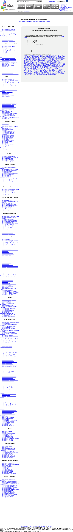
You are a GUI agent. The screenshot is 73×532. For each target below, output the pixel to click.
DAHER (31, 71)
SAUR (45, 71)
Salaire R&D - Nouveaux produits (9, 376)
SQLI (41, 65)
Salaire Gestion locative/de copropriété (10, 452)
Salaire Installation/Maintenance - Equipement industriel (8, 61)
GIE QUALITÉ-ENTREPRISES (41, 63)
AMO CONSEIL (52, 69)
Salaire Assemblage (6, 323)
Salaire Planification (6, 194)
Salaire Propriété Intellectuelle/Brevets (10, 267)
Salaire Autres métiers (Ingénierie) (9, 241)
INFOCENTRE (48, 59)
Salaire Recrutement (6, 395)
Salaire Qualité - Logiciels (7, 363)
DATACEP (57, 72)
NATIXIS (60, 71)
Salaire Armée (5, 432)
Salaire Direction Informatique (8, 491)
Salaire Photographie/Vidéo (7, 39)
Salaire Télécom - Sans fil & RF (8, 255)
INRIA (29, 69)
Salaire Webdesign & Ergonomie (8, 41)
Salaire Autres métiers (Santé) (8, 406)
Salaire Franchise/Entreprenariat (8, 492)
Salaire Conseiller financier (7, 137)
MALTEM (33, 70)
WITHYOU (56, 68)
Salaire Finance (5, 142)
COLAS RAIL (40, 61)
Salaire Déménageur (6, 283)
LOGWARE (41, 71)
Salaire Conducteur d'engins (7, 84)
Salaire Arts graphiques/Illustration (9, 33)
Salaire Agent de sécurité (7, 431)
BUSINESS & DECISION (46, 73)
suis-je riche (26, 11)
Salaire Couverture (6, 86)
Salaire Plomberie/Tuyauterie (8, 65)
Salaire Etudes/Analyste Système (9, 225)
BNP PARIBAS (44, 55)
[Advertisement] (34, 24)
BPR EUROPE (43, 57)
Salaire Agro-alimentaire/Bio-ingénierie (10, 240)
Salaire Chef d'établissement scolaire (9, 170)
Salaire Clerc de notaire (7, 261)
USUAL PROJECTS (40, 66)
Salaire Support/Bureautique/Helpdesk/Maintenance (9, 231)
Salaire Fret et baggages (7, 285)
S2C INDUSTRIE (31, 59)
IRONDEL (32, 63)
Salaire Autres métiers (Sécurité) (8, 433)
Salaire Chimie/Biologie (6, 372)
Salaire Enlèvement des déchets (8, 332)
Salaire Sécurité (5, 229)
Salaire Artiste (4, 32)
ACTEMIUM (26, 74)
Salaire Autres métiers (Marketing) (9, 300)
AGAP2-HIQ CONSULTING (58, 65)
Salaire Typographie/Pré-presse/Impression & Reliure (6, 346)
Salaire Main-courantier (6, 208)
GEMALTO (26, 65)
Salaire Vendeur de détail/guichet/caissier (10, 117)
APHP (33, 74)
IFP (52, 68)
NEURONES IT (46, 70)
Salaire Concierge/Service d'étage (9, 204)
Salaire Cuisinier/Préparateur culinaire (10, 205)
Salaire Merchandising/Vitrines (8, 310)
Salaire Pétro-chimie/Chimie (7, 253)
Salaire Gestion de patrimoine (8, 144)
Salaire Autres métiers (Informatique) (9, 220)
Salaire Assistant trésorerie (7, 129)
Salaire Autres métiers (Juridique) (9, 260)
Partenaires (49, 526)
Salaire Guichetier (5, 467)
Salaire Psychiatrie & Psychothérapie (9, 420)
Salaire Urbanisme (5, 497)
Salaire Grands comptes (7, 111)
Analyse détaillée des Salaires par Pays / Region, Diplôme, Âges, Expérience (34, 21)
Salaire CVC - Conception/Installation (9, 52)
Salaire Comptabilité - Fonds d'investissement (7, 134)
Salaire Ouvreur (5, 468)
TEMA (61, 59)
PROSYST (40, 58)
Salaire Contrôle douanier (7, 434)
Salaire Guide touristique (7, 207)
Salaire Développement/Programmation (10, 223)
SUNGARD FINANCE (28, 61)
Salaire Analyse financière (7, 125)
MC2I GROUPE (30, 62)
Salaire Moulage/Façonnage (7, 335)
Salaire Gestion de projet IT (7, 191)
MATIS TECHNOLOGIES (34, 65)
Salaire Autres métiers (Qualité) (8, 354)
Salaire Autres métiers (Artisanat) (8, 46)
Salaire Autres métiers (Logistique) (9, 277)
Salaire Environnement (6, 373)
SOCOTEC (36, 71)
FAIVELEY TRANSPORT (46, 68)
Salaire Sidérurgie (5, 342)
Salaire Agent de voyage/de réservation (10, 101)
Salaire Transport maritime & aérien (9, 293)
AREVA (53, 71)
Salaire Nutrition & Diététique (8, 417)
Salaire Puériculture (6, 183)
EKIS (60, 64)
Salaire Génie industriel (6, 248)
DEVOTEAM (57, 55)
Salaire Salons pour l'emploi (7, 72)
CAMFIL (38, 68)
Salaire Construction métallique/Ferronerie (10, 85)
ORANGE (38, 59)
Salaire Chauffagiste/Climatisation (9, 50)
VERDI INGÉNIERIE (38, 62)
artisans (65, 10)
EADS (62, 73)
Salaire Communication (6, 302)
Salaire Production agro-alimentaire (9, 341)
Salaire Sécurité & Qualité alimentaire (9, 365)
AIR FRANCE (38, 74)
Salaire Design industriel (7, 36)
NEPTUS (26, 70)
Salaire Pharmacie (5, 419)
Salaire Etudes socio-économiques (9, 374)
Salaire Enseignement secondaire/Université (5, 177)
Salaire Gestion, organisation (8, 453)
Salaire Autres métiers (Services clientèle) (10, 464)
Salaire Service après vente (7, 471)
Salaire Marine (5, 251)
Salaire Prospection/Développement (9, 113)
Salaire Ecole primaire (6, 172)
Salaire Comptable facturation (8, 136)
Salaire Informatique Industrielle (8, 227)
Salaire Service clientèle (7, 472)
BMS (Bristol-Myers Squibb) (39, 60)
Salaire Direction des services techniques (10, 489)
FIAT (39, 73)
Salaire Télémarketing (6, 315)
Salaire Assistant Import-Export (8, 276)
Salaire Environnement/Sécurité (8, 358)
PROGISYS (47, 66)
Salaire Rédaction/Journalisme (8, 160)
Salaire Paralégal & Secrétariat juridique (10, 266)
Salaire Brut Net (63, 4)
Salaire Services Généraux (7, 457)
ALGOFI (63, 64)
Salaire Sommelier (5, 210)
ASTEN (47, 60)
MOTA (51, 70)
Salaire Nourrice (5, 416)
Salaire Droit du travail (6, 262)
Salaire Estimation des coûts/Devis (9, 284)
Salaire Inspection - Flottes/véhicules (9, 362)
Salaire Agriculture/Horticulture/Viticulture (10, 322)
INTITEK (34, 66)
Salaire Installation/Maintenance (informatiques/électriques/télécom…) (8, 58)
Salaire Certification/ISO (7, 355)
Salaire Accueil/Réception (7, 200)
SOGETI (35, 61)
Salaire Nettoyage (5, 64)
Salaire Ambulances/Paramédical (8, 403)
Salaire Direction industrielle (7, 490)
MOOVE (52, 62)
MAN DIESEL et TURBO (35, 64)
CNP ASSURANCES (55, 66)
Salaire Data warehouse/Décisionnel (9, 221)
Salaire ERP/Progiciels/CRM (8, 224)
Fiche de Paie (63, 6)
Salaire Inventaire (5, 287)
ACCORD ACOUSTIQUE (51, 57)
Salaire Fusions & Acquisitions (8, 493)
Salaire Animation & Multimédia (8, 29)
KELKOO (60, 56)
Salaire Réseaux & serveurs (7, 228)
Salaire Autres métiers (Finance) (8, 131)
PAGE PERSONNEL (51, 74)
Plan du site (31, 526)
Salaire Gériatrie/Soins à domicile (9, 409)
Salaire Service (5, 209)
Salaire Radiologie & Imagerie (8, 421)
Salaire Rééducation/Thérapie (8, 422)
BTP (69, 10)
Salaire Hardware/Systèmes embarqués (10, 249)
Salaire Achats (5, 273)
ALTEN (32, 57)
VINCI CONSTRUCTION (59, 63)
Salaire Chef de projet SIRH (7, 387)
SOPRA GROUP (27, 55)
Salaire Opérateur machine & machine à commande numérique (9, 337)
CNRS (56, 71)
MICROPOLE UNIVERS (33, 73)
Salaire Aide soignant (6, 402)
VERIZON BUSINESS (34, 56)
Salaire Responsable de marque (8, 314)
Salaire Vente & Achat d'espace (8, 316)
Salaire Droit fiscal (5, 263)
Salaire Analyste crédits (6, 128)
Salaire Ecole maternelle (7, 171)
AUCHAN (51, 60)
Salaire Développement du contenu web (10, 157)
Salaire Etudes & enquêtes (7, 305)
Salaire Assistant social (6, 405)
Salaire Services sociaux (7, 424)
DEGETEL (46, 69)
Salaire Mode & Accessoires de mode (9, 38)
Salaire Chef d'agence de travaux (9, 326)
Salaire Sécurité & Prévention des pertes (10, 438)
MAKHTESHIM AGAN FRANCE (50, 56)
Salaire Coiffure (5, 51)
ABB (38, 57)
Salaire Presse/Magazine (7, 311)
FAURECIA (59, 60)
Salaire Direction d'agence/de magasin (10, 485)
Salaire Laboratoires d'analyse (8, 412)
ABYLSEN (46, 67)
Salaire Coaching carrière (7, 388)
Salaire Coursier (5, 282)
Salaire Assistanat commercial (8, 105)
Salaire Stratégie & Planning (7, 496)
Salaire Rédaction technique (7, 159)
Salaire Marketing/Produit (7, 309)
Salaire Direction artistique (7, 37)
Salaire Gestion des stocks (7, 286)
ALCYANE (36, 72)
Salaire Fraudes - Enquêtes (7, 359)
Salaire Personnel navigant (7, 470)
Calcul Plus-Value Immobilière (66, 7)
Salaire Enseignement (6, 175)
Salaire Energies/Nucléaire (7, 243)
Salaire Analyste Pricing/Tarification (9, 103)
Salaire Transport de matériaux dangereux (10, 292)
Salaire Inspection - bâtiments (8, 361)
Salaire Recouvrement (6, 148)
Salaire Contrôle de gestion (7, 138)
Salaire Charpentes (6, 81)
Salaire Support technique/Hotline (9, 473)
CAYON (53, 59)
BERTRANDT (54, 73)
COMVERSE (26, 64)
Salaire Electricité (5, 53)
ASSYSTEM (30, 60)
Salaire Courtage (5, 139)
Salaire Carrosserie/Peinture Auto (9, 49)
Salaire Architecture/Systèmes (8, 219)
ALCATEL (51, 67)
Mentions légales (24, 526)
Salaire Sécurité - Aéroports (7, 439)
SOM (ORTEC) (47, 62)
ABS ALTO (35, 58)
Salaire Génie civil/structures (8, 245)
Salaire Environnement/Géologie (8, 244)
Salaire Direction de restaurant (8, 206)
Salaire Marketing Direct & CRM (8, 308)
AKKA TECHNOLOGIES (55, 61)
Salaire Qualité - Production (7, 364)
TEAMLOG (31, 72)
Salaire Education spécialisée (8, 174)
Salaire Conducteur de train (7, 279)
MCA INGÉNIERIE (28, 66)
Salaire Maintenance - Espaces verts (9, 62)
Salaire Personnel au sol (7, 469)
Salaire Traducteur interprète (8, 161)
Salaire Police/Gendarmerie (7, 436)
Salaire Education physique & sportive (10, 173)
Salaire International (6, 112)
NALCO (41, 70)
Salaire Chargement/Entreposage (9, 278)
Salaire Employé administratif (8, 451)
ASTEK (42, 64)
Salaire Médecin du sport (7, 413)
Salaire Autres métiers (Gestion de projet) (10, 189)
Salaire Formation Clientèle (7, 179)
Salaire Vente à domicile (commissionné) (10, 74)
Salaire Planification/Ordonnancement (10, 291)
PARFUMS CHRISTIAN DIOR (37, 69)
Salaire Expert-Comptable (7, 141)
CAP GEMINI (46, 61)
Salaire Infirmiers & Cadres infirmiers (9, 411)
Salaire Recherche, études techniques (10, 380)
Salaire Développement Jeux (8, 222)
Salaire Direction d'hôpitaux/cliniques (9, 486)
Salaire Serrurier (5, 66)
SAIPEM (30, 58)
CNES (57, 69)
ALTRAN (41, 56)
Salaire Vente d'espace (6, 118)
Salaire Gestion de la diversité (8, 390)
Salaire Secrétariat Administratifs (8, 455)
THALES (26, 59)
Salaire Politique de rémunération (9, 394)
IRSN (29, 70)
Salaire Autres (4, 71)
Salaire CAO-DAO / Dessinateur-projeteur (10, 80)
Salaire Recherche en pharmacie (8, 379)
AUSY (55, 60)
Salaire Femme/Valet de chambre (9, 54)
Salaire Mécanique (5, 252)
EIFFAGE (55, 70)
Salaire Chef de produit (6, 301)
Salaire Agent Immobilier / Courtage (9, 102)
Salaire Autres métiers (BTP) (8, 79)
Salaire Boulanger (5, 48)
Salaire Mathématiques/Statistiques (9, 375)
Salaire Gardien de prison (7, 435)
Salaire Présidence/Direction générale (10, 494)
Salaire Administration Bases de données (10, 216)
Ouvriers (62, 10)
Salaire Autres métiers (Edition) (8, 156)
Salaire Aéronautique (6, 239)
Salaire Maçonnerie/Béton (7, 92)
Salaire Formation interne (7, 180)
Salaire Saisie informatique (7, 454)
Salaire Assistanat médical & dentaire (9, 404)
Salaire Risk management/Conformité (9, 150)
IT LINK (41, 67)
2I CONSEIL (51, 63)
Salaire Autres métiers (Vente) (8, 106)
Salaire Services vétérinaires (8, 425)
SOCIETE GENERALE (36, 55)
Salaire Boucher (5, 47)
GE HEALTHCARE (32, 68)
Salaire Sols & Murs (6, 96)
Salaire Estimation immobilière (8, 140)
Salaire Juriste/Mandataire (7, 265)
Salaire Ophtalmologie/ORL (7, 418)
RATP (53, 72)
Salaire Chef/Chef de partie (7, 203)
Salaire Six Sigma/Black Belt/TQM (9, 366)
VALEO (59, 73)
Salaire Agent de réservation (7, 463)
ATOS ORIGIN (51, 55)
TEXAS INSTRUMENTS (53, 64)
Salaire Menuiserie (5, 93)
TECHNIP (49, 72)
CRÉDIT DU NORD (43, 72)
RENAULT (43, 59)
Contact (36, 526)
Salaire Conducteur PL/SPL (7, 281)
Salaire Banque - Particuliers (8, 132)
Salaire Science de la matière (8, 381)
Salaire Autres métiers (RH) (7, 386)
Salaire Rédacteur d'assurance (8, 149)
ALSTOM (61, 69)
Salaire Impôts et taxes (6, 145)
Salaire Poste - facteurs (6, 340)
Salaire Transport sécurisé (7, 294)
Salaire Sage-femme (6, 423)
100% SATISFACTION (35, 67)
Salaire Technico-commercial (8, 114)
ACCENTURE (44, 74)
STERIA (46, 64)
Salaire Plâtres (5, 94)
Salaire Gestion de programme (8, 190)
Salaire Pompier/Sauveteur (7, 437)
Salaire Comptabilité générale (8, 135)
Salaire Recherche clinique (7, 378)
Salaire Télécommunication (7, 232)
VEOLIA (49, 71)
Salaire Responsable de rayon (8, 495)
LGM (36, 57)
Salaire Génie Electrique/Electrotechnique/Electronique (8, 247)
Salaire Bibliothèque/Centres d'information (10, 169)
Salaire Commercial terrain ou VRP (9, 107)
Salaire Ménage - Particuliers (8, 63)
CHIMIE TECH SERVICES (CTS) (50, 58)
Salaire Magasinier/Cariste (7, 290)
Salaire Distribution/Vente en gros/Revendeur (7, 110)
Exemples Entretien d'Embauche (63, 9)
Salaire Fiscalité (5, 143)
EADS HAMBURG (61, 58)
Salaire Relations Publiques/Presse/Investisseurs (6, 313)
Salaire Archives (5, 447)
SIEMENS (49, 65)
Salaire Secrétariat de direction (8, 456)
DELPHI (25, 60)
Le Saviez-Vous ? (42, 526)
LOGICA (37, 70)
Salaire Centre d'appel (6, 465)
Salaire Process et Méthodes (8, 254)
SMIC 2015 (62, 5)
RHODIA (57, 59)
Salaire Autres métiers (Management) (9, 481)
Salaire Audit (4, 130)
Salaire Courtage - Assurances (8, 108)
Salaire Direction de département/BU (9, 487)
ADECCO (45, 65)
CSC (31, 74)
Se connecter (52, 1)
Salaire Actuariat (5, 124)
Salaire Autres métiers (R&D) (8, 371)
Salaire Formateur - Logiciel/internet (9, 178)
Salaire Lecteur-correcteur (7, 158)
